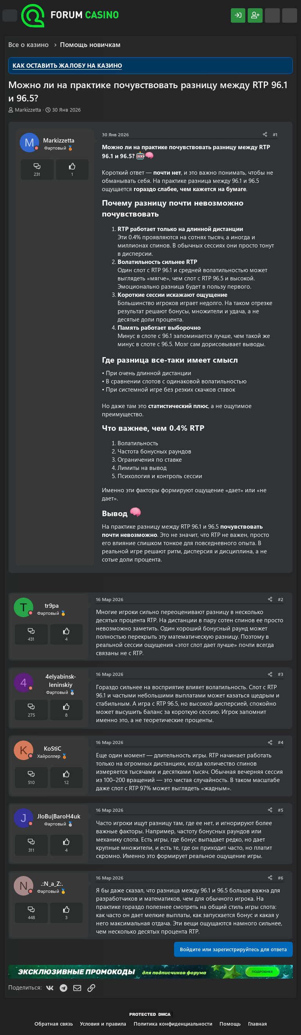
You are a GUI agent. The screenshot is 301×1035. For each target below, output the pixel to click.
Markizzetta (28, 109)
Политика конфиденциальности (173, 1023)
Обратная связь (53, 1023)
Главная (257, 1023)
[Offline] (36, 148)
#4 (280, 742)
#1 (275, 134)
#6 (280, 877)
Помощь (230, 1023)
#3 (280, 674)
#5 (280, 810)
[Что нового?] (272, 15)
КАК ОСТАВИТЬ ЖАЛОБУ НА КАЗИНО (67, 65)
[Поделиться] (265, 134)
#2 (280, 599)
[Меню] (9, 15)
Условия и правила (103, 1023)
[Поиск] (289, 15)
